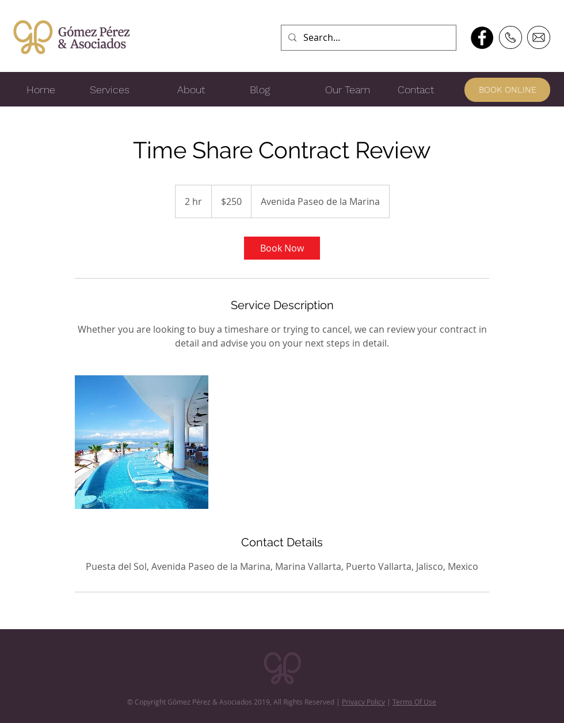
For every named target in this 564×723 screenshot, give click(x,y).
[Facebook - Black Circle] (482, 37)
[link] (282, 248)
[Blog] (259, 89)
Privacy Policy (363, 701)
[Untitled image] (141, 442)
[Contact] (415, 89)
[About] (191, 89)
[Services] (109, 89)
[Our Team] (347, 89)
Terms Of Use (414, 701)
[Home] (41, 89)
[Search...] (367, 37)
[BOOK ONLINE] (507, 90)
